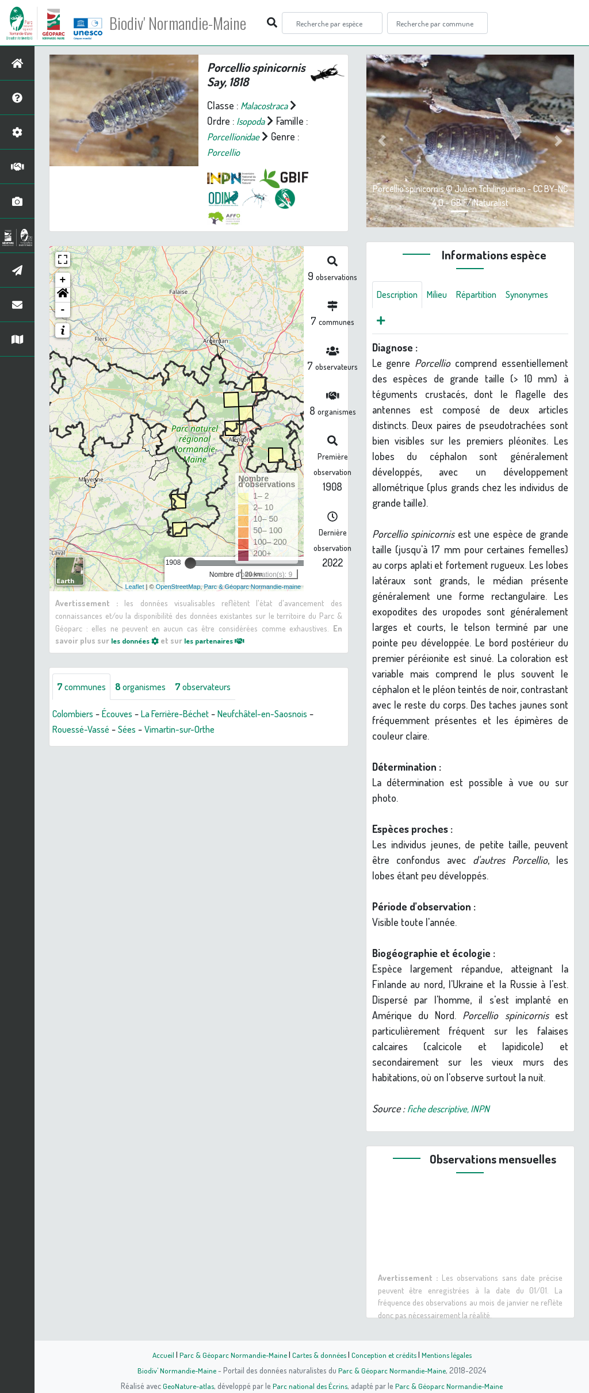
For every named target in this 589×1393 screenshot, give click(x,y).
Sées (134, 730)
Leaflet (134, 586)
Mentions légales (451, 1354)
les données (138, 640)
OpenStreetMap (178, 586)
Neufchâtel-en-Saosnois (285, 714)
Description (400, 295)
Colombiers (75, 714)
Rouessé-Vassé (84, 730)
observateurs (216, 686)
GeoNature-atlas (186, 1385)
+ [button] (63, 280)
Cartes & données (317, 1354)
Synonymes (400, 322)
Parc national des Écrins (310, 1385)
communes (84, 686)
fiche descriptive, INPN (452, 1111)
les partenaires (224, 640)
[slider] (190, 563)
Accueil (157, 1354)
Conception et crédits (385, 1354)
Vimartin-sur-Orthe (192, 730)
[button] (62, 295)
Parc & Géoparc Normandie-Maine (229, 1354)
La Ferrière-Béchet (189, 714)
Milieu (443, 295)
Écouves (125, 714)
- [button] (63, 310)
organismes (148, 686)
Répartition (486, 295)
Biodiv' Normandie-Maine (189, 23)
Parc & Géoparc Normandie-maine (252, 586)
